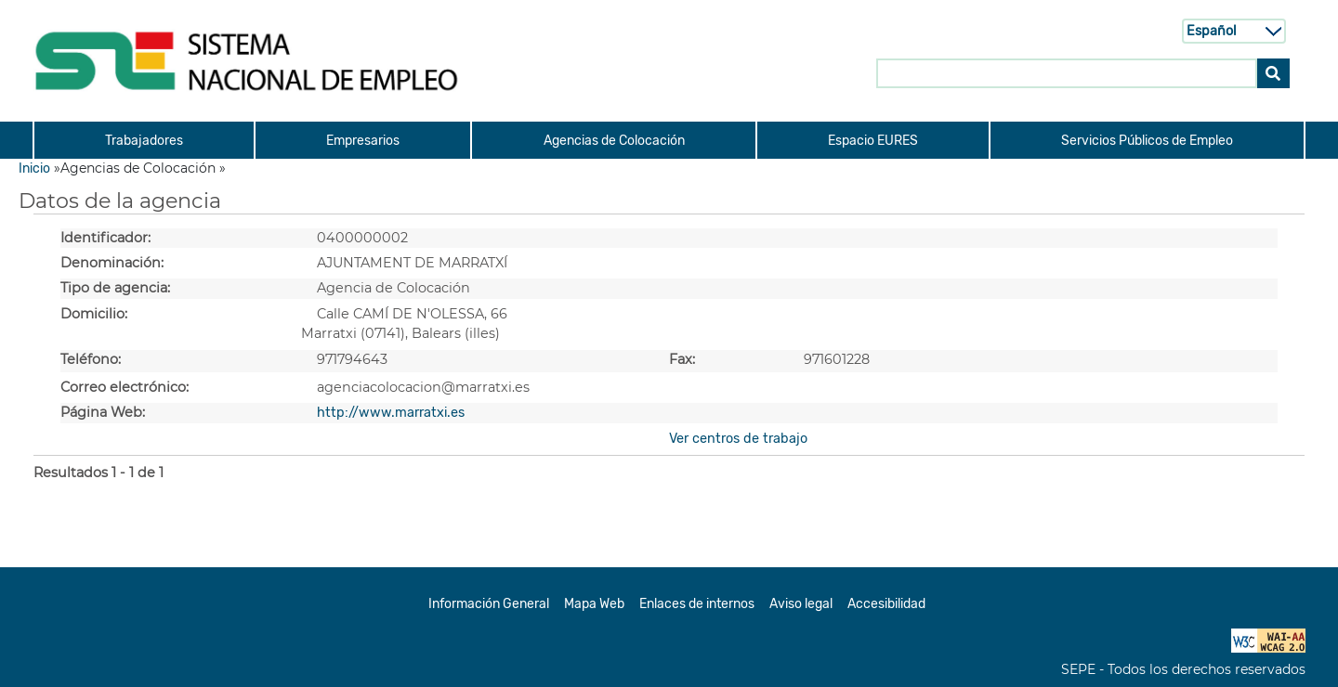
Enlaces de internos (696, 604)
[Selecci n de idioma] (1234, 31)
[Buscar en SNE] (1066, 72)
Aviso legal (801, 604)
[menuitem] (143, 140)
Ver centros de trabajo (738, 439)
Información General (488, 604)
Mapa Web (594, 604)
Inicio (34, 168)
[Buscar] (1273, 72)
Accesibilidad (886, 604)
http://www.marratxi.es (391, 413)
